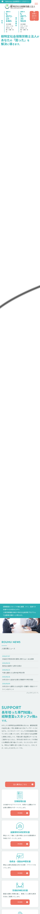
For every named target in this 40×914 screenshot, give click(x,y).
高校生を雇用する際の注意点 (12, 666)
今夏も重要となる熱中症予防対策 (13, 673)
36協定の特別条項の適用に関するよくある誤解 (18, 659)
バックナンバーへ (32, 693)
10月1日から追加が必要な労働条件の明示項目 (17, 679)
